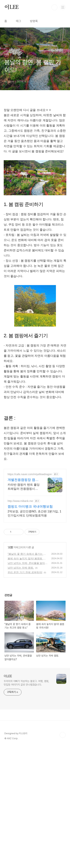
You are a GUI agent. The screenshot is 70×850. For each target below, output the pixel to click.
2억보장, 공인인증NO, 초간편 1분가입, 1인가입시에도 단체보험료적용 (34, 565)
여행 (10, 598)
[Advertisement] (35, 491)
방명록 (34, 21)
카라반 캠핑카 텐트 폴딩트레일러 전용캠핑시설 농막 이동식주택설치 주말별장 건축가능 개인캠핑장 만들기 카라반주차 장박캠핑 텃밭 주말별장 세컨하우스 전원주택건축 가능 (24, 538)
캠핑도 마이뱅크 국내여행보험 (30, 558)
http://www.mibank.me (20, 552)
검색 (54, 7)
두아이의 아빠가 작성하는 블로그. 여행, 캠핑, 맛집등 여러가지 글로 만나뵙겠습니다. (26, 734)
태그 (18, 21)
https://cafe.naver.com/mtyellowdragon (30, 525)
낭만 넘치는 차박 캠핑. (21, 619)
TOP (63, 787)
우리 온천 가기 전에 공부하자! (25, 623)
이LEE (11, 7)
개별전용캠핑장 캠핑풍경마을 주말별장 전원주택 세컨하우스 (23, 532)
